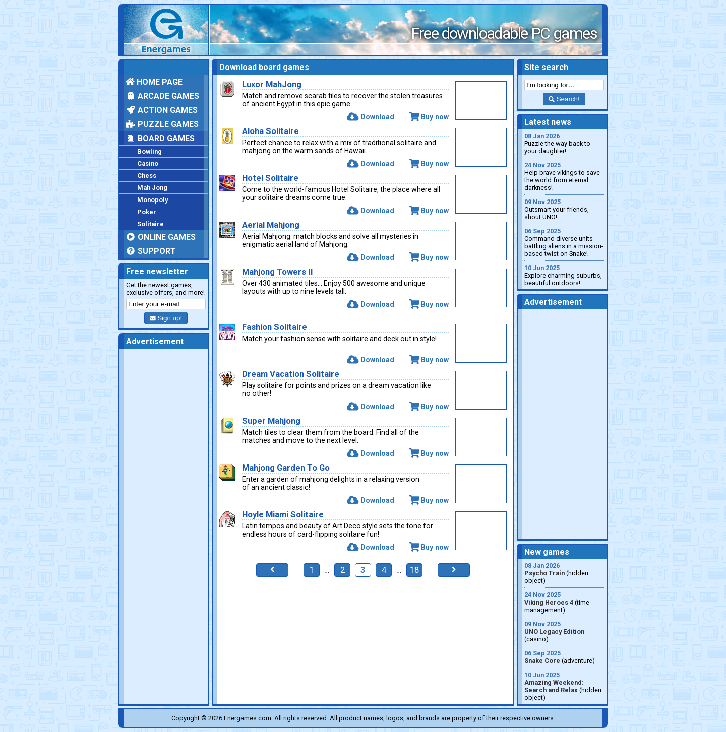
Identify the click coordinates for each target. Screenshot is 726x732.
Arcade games (162, 96)
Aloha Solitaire (270, 131)
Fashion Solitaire (274, 327)
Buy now (429, 117)
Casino (147, 163)
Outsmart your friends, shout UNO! (564, 209)
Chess (146, 175)
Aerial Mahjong (270, 225)
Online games (161, 237)
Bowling (149, 151)
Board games (160, 138)
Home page (154, 82)
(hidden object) (564, 573)
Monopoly (152, 200)
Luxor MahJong (271, 84)
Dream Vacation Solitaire (290, 374)
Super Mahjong (271, 421)
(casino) (564, 631)
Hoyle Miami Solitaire (283, 514)
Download (370, 117)
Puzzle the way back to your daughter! (564, 143)
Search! (564, 99)
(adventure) (564, 656)
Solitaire (150, 224)
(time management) (564, 602)
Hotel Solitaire (270, 178)
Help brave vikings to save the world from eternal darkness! (564, 176)
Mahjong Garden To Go (286, 468)
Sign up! (166, 318)
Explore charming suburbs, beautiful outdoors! (564, 275)
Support (151, 251)
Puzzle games (162, 124)
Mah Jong (152, 187)
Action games (162, 110)
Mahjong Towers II (277, 272)
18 (414, 570)
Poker (146, 212)
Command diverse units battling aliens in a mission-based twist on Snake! (564, 242)
